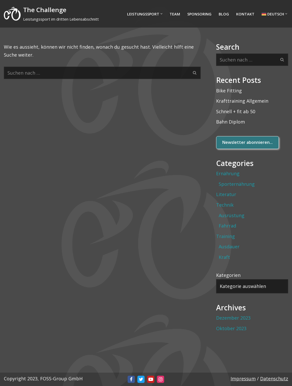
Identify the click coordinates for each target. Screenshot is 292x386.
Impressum (243, 378)
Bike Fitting (229, 90)
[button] (161, 14)
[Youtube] (150, 379)
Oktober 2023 (231, 328)
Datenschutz (274, 378)
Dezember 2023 (233, 318)
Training (225, 236)
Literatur (226, 194)
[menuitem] (273, 14)
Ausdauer (229, 246)
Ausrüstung (231, 215)
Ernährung (228, 173)
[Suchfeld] (96, 73)
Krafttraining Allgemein (242, 101)
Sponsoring (199, 14)
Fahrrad (227, 226)
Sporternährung (237, 184)
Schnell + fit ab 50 (235, 111)
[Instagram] (160, 379)
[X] (141, 379)
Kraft (224, 257)
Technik (225, 205)
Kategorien (228, 275)
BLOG (224, 14)
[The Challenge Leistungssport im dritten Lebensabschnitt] (51, 14)
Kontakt (245, 14)
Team (175, 14)
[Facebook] (131, 379)
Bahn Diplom (230, 122)
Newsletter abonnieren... (247, 142)
